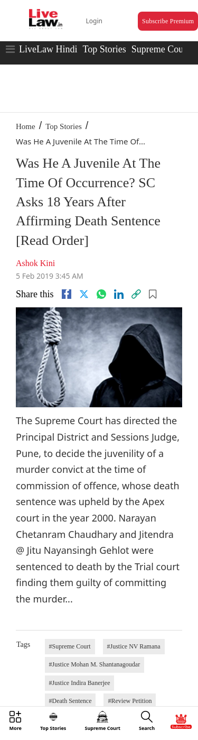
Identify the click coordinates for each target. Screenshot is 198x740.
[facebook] (66, 294)
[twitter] (84, 294)
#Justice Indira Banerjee (79, 683)
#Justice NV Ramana (134, 646)
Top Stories (104, 49)
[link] (136, 294)
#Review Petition (130, 701)
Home (25, 126)
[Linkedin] (119, 294)
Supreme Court (160, 49)
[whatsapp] (101, 294)
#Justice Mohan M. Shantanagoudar (94, 664)
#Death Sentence (70, 701)
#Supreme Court (70, 646)
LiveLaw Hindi (48, 49)
